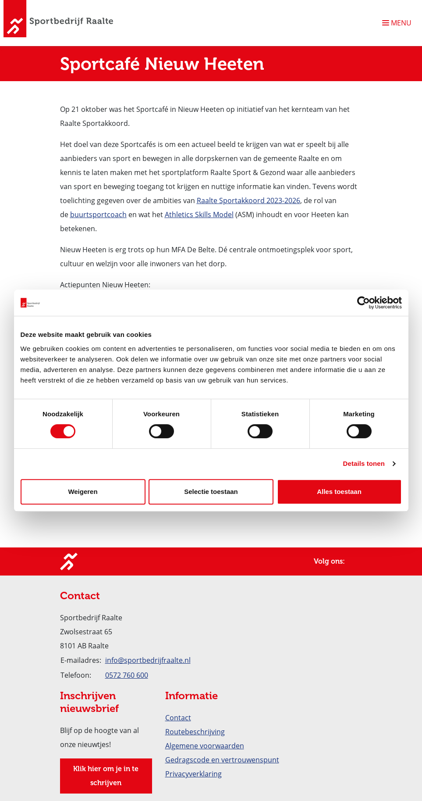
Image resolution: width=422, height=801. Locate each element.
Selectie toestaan (211, 491)
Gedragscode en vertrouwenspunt (222, 760)
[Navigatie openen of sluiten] (398, 22)
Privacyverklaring (193, 774)
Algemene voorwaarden (204, 746)
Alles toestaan (339, 491)
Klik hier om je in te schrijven (105, 776)
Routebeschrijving (195, 732)
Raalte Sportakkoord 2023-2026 (248, 200)
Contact (178, 717)
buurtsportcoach (98, 214)
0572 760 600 (126, 675)
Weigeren (82, 491)
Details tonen (364, 463)
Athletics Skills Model (199, 214)
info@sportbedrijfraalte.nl (148, 660)
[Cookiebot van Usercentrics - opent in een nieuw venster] (363, 302)
